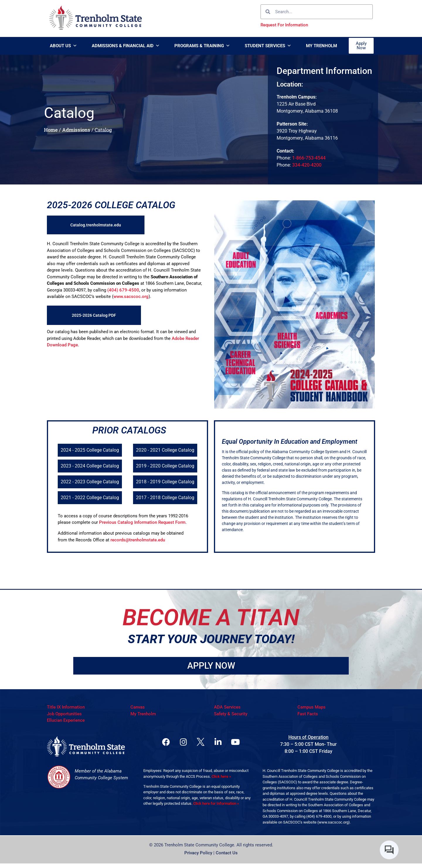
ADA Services (227, 707)
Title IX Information (66, 707)
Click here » (221, 777)
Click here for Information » (216, 804)
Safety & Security (230, 714)
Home (51, 129)
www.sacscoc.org (131, 296)
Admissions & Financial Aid (126, 46)
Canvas (137, 707)
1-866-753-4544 (309, 158)
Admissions (76, 129)
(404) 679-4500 (123, 290)
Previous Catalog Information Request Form (142, 522)
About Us (63, 46)
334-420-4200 (306, 165)
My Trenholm (321, 45)
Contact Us (227, 853)
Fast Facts (307, 714)
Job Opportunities (64, 714)
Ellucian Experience (66, 721)
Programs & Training (202, 46)
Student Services (268, 46)
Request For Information (284, 25)
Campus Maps (311, 707)
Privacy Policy (198, 853)
